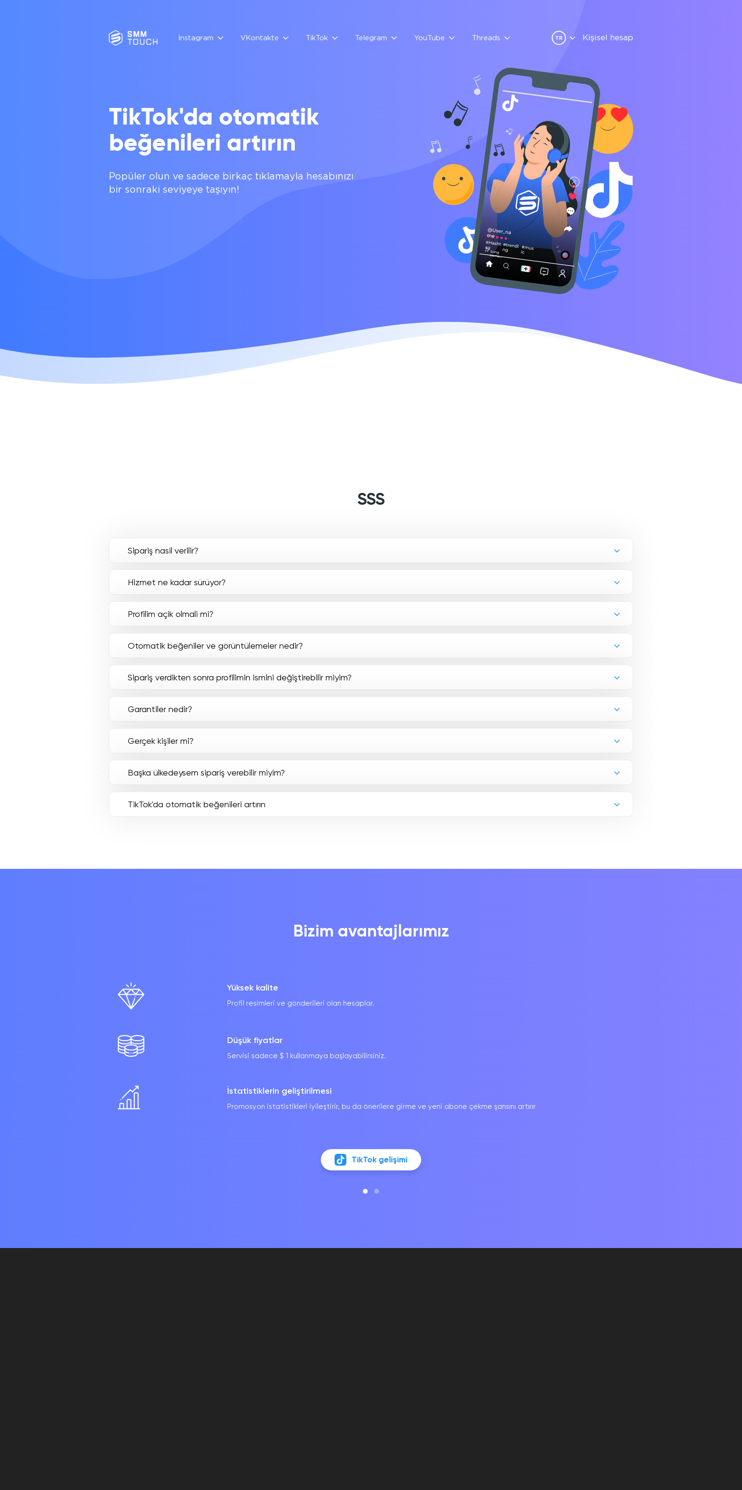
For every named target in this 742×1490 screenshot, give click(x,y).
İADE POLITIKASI (398, 1338)
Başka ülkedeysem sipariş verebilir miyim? (206, 772)
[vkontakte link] (562, 1330)
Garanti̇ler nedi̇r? (160, 709)
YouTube (429, 38)
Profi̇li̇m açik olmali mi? (170, 614)
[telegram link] (578, 1330)
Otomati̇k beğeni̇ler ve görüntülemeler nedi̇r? (215, 646)
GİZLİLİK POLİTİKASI (404, 1327)
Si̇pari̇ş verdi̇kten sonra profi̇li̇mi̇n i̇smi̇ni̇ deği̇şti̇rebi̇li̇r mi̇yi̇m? (240, 677)
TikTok (317, 38)
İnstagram (195, 38)
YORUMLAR (314, 1316)
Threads (486, 38)
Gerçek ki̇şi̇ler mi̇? (161, 741)
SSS (302, 1305)
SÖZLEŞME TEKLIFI (402, 1316)
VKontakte (259, 38)
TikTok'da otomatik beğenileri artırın (196, 804)
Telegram (371, 38)
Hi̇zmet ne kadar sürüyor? (177, 582)
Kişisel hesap (608, 38)
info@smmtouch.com (594, 1310)
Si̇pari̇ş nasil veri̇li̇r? (163, 550)
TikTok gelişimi (371, 1164)
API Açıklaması (321, 1327)
